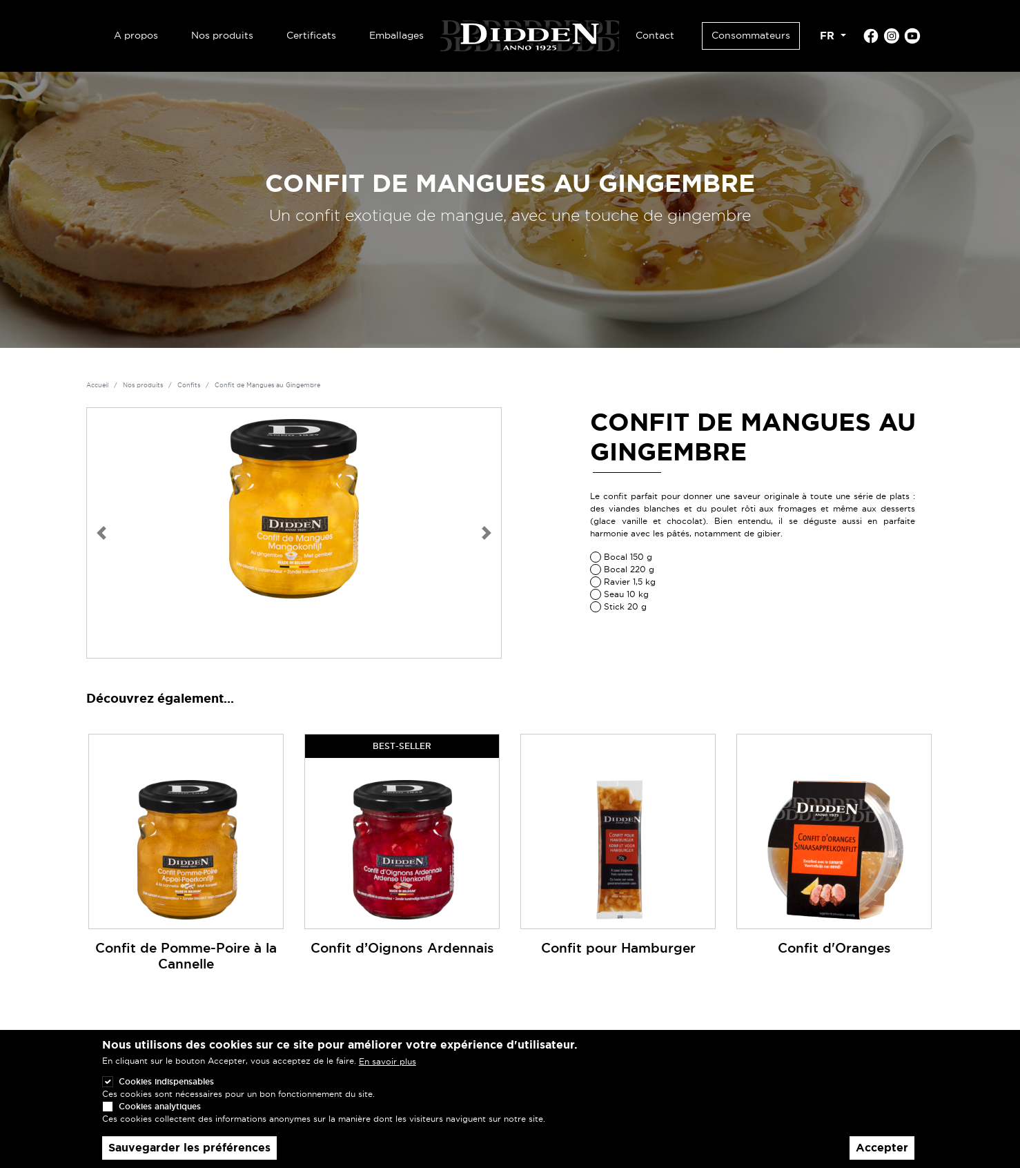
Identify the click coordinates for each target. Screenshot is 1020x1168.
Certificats (311, 35)
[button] (101, 533)
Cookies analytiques (160, 1117)
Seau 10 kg (626, 594)
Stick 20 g (625, 606)
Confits (188, 385)
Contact (655, 35)
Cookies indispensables (166, 1093)
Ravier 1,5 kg (630, 581)
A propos (136, 35)
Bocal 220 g (629, 569)
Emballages (396, 35)
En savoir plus (387, 1073)
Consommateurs (751, 35)
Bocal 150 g (628, 556)
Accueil (97, 385)
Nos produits (222, 35)
